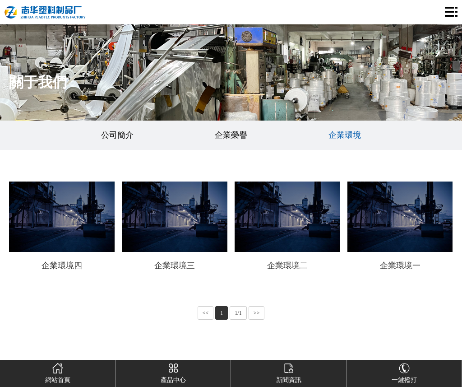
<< (206, 313)
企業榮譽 (231, 135)
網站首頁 (57, 371)
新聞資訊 (288, 371)
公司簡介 (117, 135)
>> (257, 313)
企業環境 (344, 135)
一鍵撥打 (404, 371)
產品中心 (173, 371)
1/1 (238, 313)
